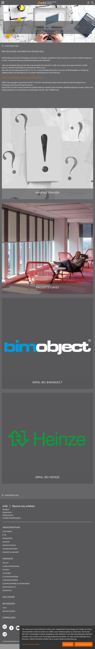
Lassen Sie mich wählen (31, 644)
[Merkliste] (88, 2)
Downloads (9, 617)
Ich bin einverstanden (83, 644)
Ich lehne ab (68, 644)
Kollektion (9, 596)
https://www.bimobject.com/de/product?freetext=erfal (22, 77)
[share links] (5, 634)
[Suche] (92, 2)
